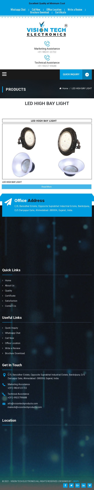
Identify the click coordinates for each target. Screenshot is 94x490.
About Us (8, 285)
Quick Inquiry (77, 74)
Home (63, 88)
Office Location (53, 9)
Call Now (36, 9)
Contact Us (9, 306)
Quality (7, 290)
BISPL (76, 481)
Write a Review (75, 9)
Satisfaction (9, 300)
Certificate (60, 12)
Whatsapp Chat (18, 9)
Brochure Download (39, 12)
